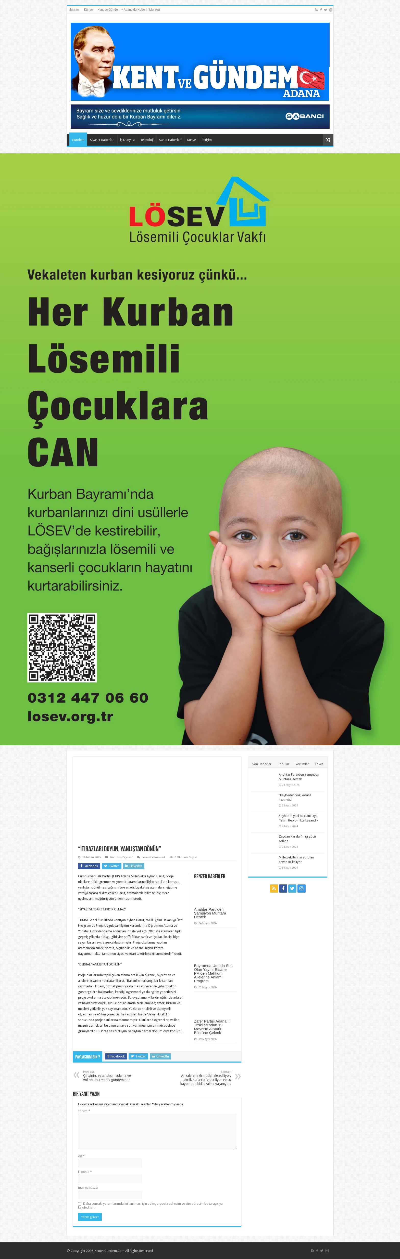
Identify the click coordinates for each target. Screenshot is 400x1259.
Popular (283, 764)
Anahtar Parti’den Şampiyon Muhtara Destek (210, 913)
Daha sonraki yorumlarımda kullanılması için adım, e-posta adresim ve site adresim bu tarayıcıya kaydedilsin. (150, 1205)
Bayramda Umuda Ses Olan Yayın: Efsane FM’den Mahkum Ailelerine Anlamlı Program (213, 973)
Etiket (319, 764)
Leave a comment (153, 857)
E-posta (85, 1172)
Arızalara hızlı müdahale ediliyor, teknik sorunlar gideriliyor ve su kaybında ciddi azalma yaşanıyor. (205, 1078)
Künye (88, 9)
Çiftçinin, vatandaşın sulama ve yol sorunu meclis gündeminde (109, 1076)
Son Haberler (261, 764)
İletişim (74, 9)
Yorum (84, 1111)
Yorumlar (302, 764)
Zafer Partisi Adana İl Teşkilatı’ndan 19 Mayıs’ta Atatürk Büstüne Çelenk (212, 1027)
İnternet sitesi (88, 1187)
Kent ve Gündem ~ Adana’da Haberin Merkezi (129, 9)
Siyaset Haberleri (102, 140)
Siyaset (127, 857)
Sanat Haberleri (170, 140)
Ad (81, 1156)
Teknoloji (147, 140)
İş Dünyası (127, 140)
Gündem (78, 140)
